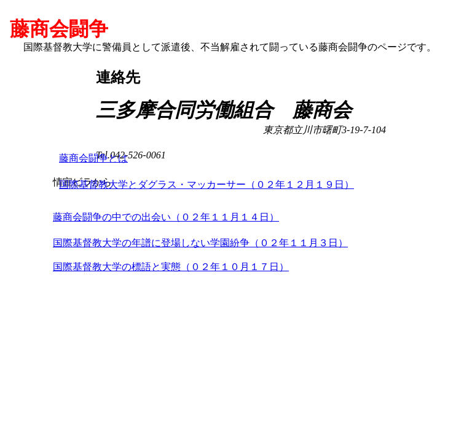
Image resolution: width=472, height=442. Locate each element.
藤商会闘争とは (93, 158)
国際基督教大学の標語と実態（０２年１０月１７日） (171, 267)
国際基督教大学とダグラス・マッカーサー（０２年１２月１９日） (206, 184)
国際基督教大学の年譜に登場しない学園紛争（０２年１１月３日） (200, 243)
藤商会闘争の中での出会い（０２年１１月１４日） (166, 217)
